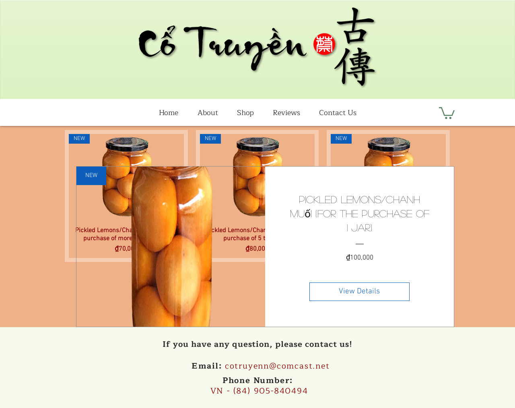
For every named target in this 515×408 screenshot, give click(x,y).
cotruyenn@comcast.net (277, 366)
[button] (447, 112)
